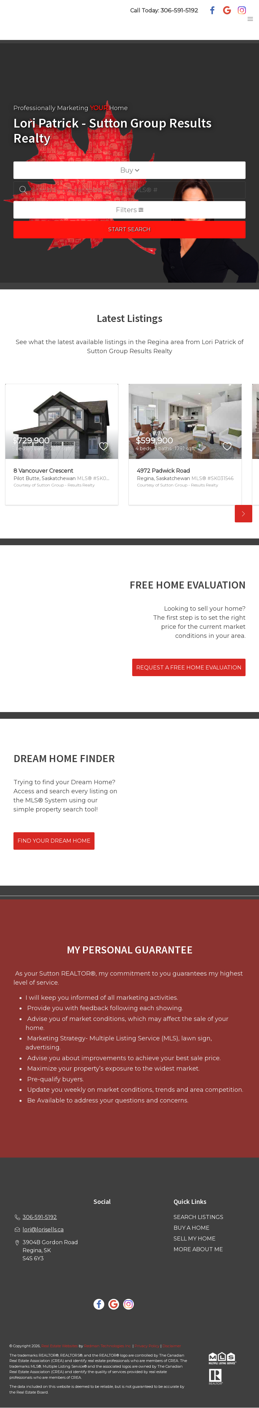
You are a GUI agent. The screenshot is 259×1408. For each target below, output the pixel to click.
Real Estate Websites (60, 1346)
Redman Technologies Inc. (108, 1346)
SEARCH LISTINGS (198, 1217)
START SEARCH (129, 229)
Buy (129, 170)
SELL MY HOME (195, 1238)
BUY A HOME (192, 1228)
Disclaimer (171, 1346)
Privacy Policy (147, 1346)
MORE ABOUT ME (198, 1249)
